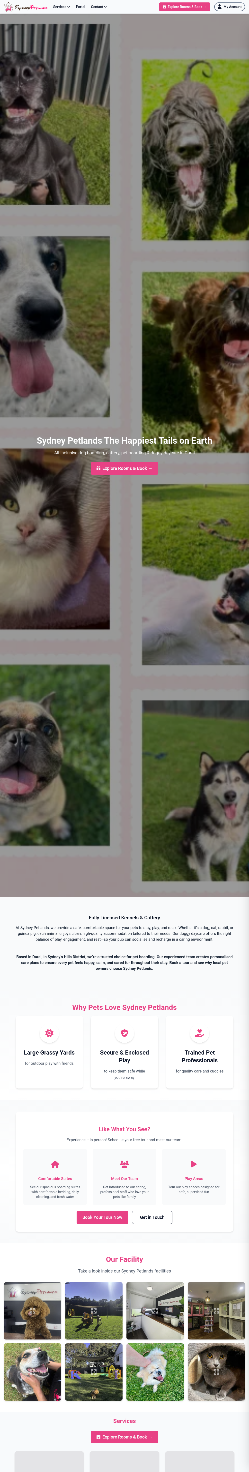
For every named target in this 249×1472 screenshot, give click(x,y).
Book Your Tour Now (102, 1217)
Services (61, 7)
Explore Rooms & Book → (124, 468)
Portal (80, 7)
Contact (99, 7)
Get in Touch (152, 1217)
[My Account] (229, 6)
